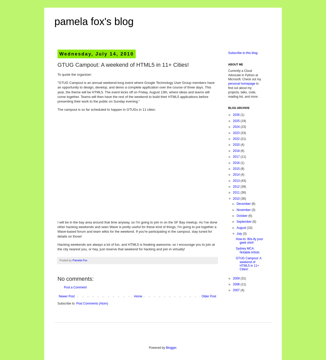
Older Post (209, 296)
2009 (237, 278)
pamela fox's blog (94, 21)
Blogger (171, 348)
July (240, 233)
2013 (237, 181)
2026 (237, 115)
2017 (237, 157)
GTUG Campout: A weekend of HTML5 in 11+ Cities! (248, 263)
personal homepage (241, 83)
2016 (237, 163)
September (244, 221)
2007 (237, 290)
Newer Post (67, 296)
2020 (237, 145)
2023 (237, 133)
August (242, 228)
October (242, 216)
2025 (237, 121)
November (244, 210)
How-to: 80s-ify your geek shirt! (249, 240)
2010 (237, 198)
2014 (237, 174)
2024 (237, 127)
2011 (237, 192)
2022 (237, 139)
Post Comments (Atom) (92, 303)
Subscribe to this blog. (243, 53)
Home (138, 296)
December (244, 204)
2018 (237, 151)
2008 (237, 284)
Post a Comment (75, 287)
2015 (237, 169)
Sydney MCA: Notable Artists (247, 250)
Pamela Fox (80, 260)
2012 (237, 186)
